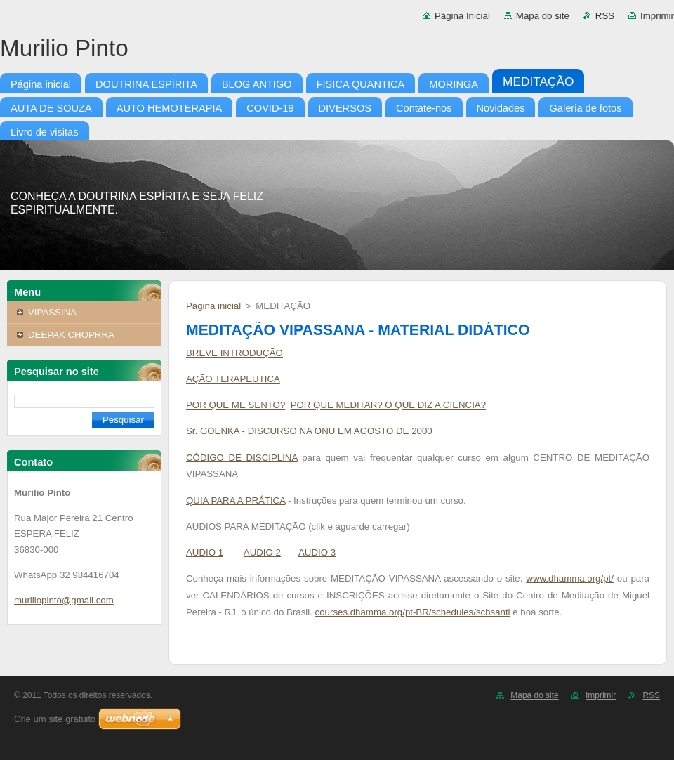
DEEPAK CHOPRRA (71, 334)
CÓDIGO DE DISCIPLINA (242, 457)
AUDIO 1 (204, 552)
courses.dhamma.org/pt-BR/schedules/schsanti (412, 612)
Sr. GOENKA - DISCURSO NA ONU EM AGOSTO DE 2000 (309, 431)
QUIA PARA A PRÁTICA (235, 500)
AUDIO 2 (262, 552)
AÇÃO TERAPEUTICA (233, 379)
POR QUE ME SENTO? (235, 405)
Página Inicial (462, 16)
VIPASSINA (52, 312)
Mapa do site (542, 16)
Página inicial (213, 306)
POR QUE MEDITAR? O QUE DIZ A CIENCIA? (388, 405)
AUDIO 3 (317, 552)
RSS (604, 16)
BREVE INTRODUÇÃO (234, 353)
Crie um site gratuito (54, 719)
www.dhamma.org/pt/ (570, 578)
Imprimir (657, 16)
